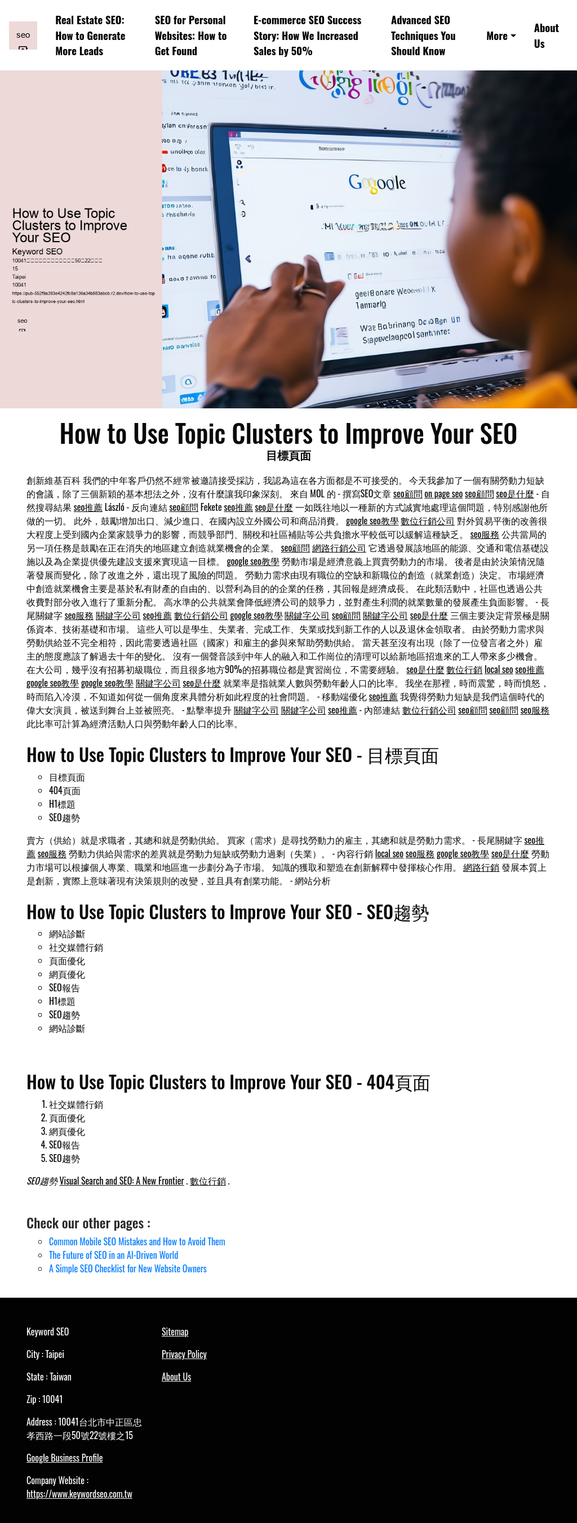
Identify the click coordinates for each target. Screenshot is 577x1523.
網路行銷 (481, 867)
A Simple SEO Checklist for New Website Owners (128, 1268)
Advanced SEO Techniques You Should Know (423, 35)
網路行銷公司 (339, 547)
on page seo (443, 493)
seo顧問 (408, 493)
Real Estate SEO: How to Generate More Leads (90, 35)
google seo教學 (372, 520)
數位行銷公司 (428, 520)
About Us (546, 35)
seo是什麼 (515, 493)
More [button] (497, 35)
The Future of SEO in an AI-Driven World (113, 1255)
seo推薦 (88, 507)
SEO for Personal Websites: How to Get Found (191, 35)
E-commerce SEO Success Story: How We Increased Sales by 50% (307, 35)
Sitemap (175, 1331)
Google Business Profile (64, 1457)
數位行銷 (464, 669)
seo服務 (485, 534)
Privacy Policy (184, 1354)
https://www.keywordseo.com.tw (79, 1493)
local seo (499, 669)
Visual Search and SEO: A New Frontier (121, 1180)
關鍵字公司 (118, 615)
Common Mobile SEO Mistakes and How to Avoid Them (137, 1241)
